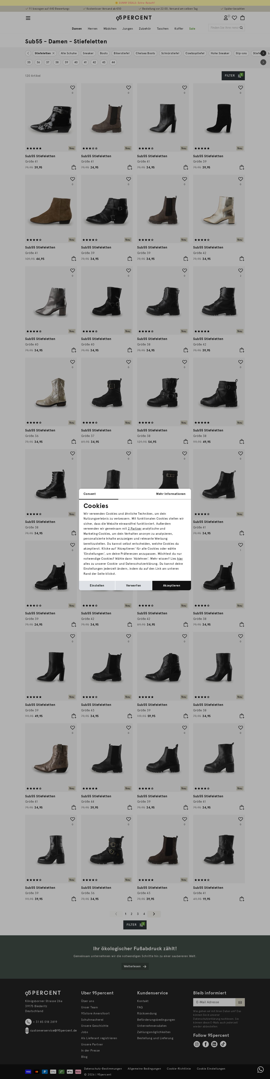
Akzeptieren (171, 585)
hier (180, 558)
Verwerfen (133, 585)
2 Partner (135, 528)
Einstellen (97, 585)
